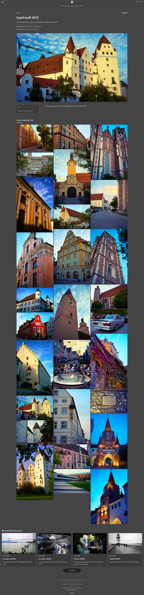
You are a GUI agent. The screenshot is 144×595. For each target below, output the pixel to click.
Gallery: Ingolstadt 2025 (25, 111)
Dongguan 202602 (9, 559)
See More (72, 570)
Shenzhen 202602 (44, 559)
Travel (76, 6)
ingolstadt (30, 29)
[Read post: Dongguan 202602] (19, 543)
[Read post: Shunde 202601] (90, 543)
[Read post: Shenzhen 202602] (54, 543)
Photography (72, 580)
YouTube (80, 584)
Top (19, 107)
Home (62, 6)
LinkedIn (70, 584)
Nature (72, 6)
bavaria (25, 29)
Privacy (78, 580)
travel (18, 12)
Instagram (64, 584)
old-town (36, 29)
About (82, 580)
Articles (81, 6)
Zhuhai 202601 (115, 559)
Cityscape (67, 6)
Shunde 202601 (79, 559)
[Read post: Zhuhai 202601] (125, 543)
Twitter (74, 584)
